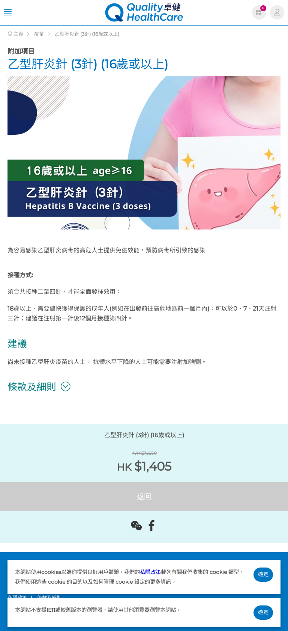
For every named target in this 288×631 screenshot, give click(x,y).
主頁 (15, 34)
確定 (263, 574)
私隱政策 (150, 572)
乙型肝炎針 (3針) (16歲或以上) (87, 34)
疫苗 (39, 34)
